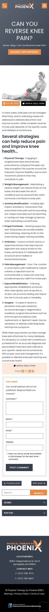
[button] (4, 5)
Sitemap (8, 593)
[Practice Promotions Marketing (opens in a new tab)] (27, 606)
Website (9, 442)
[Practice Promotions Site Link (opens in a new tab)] (10, 605)
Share (18, 371)
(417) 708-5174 (26, 573)
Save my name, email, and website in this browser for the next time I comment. (24, 456)
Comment (11, 399)
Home (6, 45)
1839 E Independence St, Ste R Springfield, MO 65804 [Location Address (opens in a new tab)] (24, 563)
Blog (13, 45)
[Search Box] (24, 492)
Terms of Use (37, 593)
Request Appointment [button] (24, 52)
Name (9, 419)
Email (9, 430)
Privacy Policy (21, 593)
